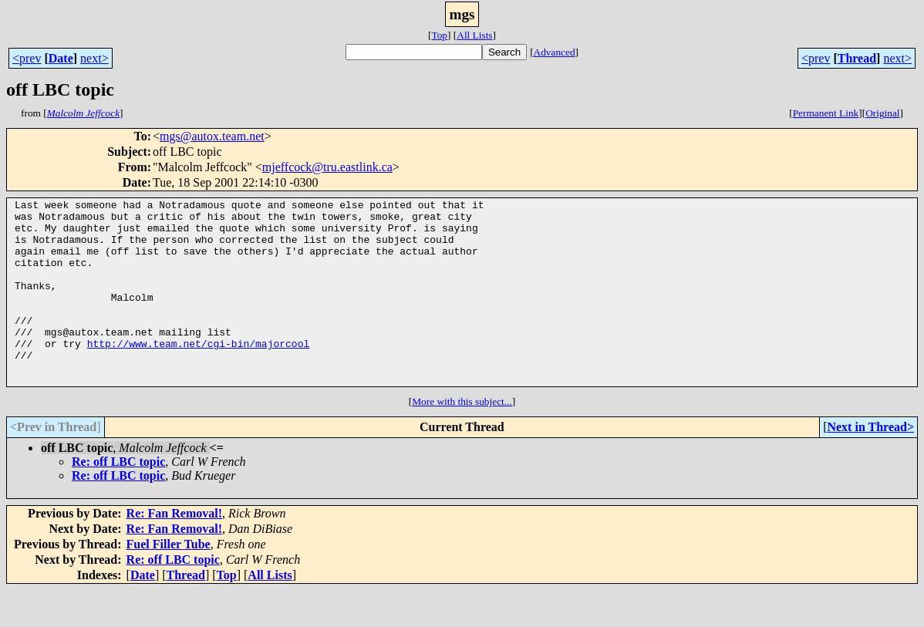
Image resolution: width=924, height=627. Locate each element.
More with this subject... (462, 438)
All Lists (474, 35)
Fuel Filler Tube (168, 581)
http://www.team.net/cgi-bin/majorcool (198, 373)
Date (61, 58)
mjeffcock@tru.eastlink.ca (327, 167)
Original (882, 113)
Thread (857, 58)
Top (439, 35)
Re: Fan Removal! (174, 550)
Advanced (554, 52)
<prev (26, 58)
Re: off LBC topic (118, 498)
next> (94, 58)
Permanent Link (826, 113)
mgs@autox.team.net (212, 136)
